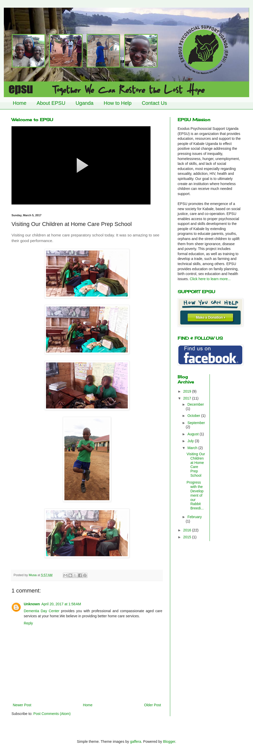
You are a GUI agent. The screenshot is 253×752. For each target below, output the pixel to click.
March (192, 448)
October (194, 416)
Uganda (85, 103)
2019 (187, 391)
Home (19, 103)
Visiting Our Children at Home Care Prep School (196, 464)
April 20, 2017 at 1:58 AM (61, 604)
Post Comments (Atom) (52, 714)
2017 (187, 398)
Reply (28, 623)
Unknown (32, 604)
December (195, 404)
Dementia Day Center (42, 611)
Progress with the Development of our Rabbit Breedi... (195, 495)
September (196, 423)
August (193, 434)
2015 (187, 537)
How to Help (118, 103)
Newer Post (22, 705)
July (191, 441)
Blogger (169, 741)
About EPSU (51, 103)
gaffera (135, 741)
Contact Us (154, 103)
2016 (187, 530)
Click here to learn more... (210, 279)
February (194, 517)
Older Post (152, 705)
